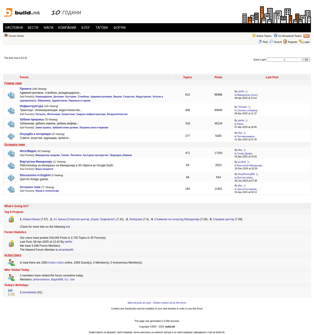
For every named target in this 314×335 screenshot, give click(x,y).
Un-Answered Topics (290, 35)
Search (275, 42)
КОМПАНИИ (67, 28)
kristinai (242, 162)
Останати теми (14, 144)
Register (293, 42)
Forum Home (16, 35)
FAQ (265, 42)
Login (306, 42)
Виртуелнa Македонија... (250, 165)
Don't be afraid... (245, 177)
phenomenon (41, 279)
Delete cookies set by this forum (169, 303)
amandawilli (65, 249)
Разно (240, 124)
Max (240, 133)
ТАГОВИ (101, 28)
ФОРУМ (119, 28)
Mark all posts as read (139, 303)
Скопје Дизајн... (245, 153)
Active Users (12, 255)
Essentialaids (28, 292)
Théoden (242, 107)
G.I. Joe (70, 279)
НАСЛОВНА (14, 28)
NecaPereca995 (246, 174)
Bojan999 (57, 279)
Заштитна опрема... (247, 189)
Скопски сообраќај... (248, 110)
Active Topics (264, 35)
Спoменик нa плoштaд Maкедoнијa (176, 219)
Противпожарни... (246, 136)
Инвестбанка (31, 219)
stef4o (241, 91)
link (68, 226)
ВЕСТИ (33, 28)
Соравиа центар (223, 219)
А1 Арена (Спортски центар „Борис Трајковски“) (84, 219)
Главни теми (13, 83)
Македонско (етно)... (248, 95)
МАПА (48, 28)
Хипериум (135, 219)
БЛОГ (86, 28)
